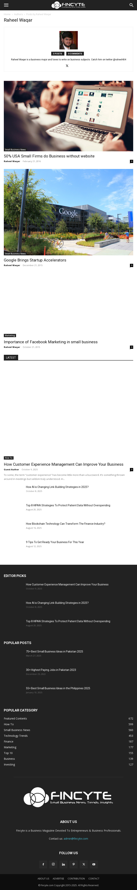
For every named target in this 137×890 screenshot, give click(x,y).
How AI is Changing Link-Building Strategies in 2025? (57, 486)
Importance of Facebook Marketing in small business (51, 342)
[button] (6, 5)
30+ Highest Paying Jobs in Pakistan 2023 (51, 669)
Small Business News (15, 149)
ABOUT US (43, 878)
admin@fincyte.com (76, 838)
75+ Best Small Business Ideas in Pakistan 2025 (54, 651)
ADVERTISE (58, 878)
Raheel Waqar (12, 161)
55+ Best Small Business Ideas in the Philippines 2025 (58, 688)
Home (7, 14)
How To (8, 457)
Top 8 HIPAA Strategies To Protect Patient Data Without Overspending (68, 505)
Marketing (10, 335)
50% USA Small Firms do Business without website (49, 156)
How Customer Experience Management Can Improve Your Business (63, 464)
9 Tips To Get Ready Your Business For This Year (55, 542)
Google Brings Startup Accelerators (35, 260)
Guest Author (11, 469)
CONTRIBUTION (76, 878)
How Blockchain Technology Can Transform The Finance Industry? (65, 523)
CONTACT (93, 878)
